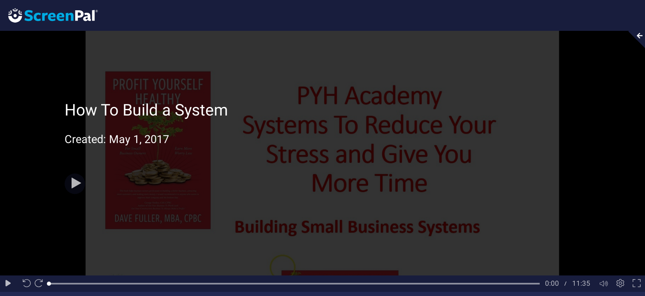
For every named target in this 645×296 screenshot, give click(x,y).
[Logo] (49, 15)
